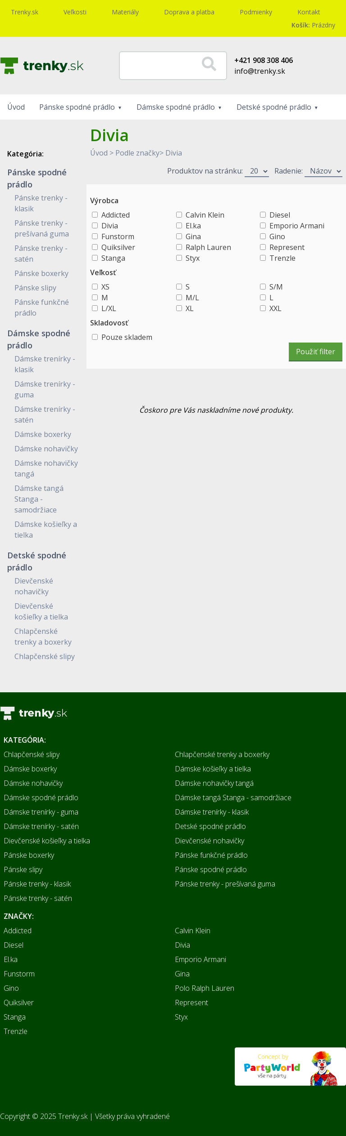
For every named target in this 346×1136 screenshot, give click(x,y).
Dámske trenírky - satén (41, 826)
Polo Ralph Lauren (204, 988)
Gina (193, 236)
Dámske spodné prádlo (176, 107)
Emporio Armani (296, 226)
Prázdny (313, 25)
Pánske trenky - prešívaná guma (225, 884)
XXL (275, 308)
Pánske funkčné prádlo (211, 855)
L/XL (108, 308)
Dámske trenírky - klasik (212, 812)
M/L (192, 298)
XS (105, 287)
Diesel (279, 215)
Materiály (125, 12)
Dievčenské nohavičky (209, 841)
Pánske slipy (35, 288)
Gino (277, 236)
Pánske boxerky (41, 273)
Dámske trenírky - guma (41, 812)
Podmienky (256, 12)
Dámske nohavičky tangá (214, 783)
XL (190, 308)
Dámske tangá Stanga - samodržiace (39, 499)
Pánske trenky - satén (38, 898)
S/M (276, 287)
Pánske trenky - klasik (37, 884)
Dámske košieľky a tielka (213, 769)
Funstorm (117, 236)
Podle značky (137, 153)
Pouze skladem (126, 337)
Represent (287, 247)
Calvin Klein (205, 215)
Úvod (16, 107)
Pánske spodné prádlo (77, 107)
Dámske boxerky (42, 434)
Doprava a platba (189, 12)
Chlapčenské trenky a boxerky (222, 754)
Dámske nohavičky (46, 449)
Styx (193, 258)
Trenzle (282, 258)
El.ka (193, 226)
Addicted (115, 215)
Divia (173, 153)
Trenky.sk (24, 12)
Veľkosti (75, 12)
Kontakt (308, 12)
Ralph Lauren (208, 247)
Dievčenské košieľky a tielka (47, 841)
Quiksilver (118, 247)
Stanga (113, 258)
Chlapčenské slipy (44, 656)
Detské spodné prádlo (274, 107)
